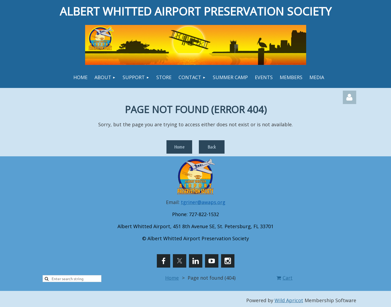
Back (212, 147)
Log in (349, 97)
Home (179, 147)
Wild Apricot (289, 300)
